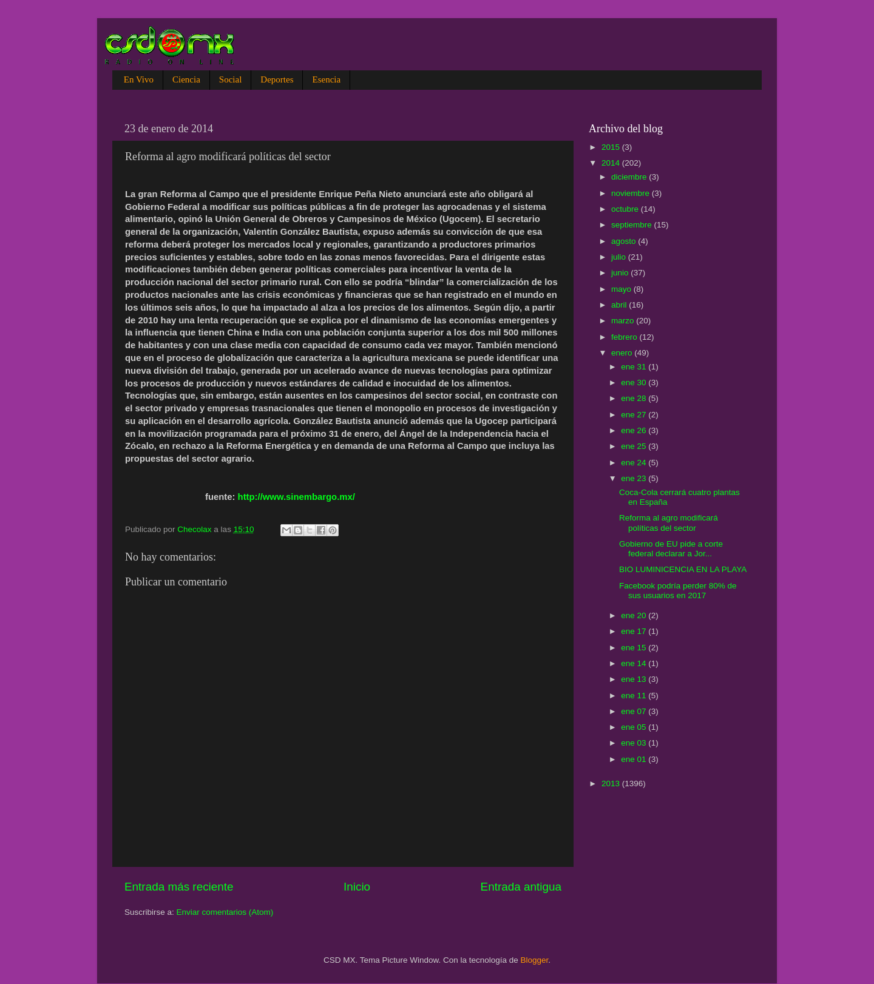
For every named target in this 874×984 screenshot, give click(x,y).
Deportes (276, 79)
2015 (611, 147)
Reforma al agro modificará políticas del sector (668, 522)
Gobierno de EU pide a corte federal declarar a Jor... (671, 548)
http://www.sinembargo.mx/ (296, 497)
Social (230, 79)
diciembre (630, 176)
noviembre (631, 193)
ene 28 (634, 398)
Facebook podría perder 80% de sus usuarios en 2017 (678, 590)
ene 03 (634, 742)
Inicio (357, 886)
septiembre (632, 224)
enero (622, 352)
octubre (626, 209)
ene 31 (634, 366)
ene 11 (634, 695)
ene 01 (634, 759)
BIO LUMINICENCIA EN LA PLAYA (683, 569)
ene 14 (634, 663)
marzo (623, 320)
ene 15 (634, 647)
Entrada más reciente (179, 886)
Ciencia (186, 79)
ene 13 (634, 679)
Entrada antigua (521, 886)
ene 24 (634, 462)
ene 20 (634, 615)
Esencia (326, 79)
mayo (622, 289)
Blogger (535, 960)
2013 (611, 783)
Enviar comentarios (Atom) (225, 912)
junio (621, 272)
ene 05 (634, 727)
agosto (624, 241)
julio (619, 256)
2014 (611, 162)
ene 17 (634, 631)
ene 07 (634, 711)
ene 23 (634, 478)
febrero (625, 337)
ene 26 (634, 430)
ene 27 (634, 414)
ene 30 (634, 382)
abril (620, 304)
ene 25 (634, 446)
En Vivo (139, 79)
